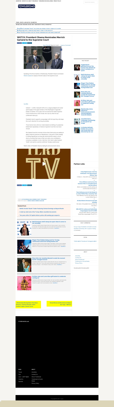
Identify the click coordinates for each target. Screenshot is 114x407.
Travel (20, 372)
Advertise (77, 255)
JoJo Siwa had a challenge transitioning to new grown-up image (88, 121)
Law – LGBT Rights (23, 376)
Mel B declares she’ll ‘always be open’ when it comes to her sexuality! (34, 30)
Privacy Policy (78, 263)
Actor (23, 199)
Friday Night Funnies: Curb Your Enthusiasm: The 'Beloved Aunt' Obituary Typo (88, 173)
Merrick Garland (28, 75)
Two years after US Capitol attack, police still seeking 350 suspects (40, 215)
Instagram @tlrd (92, 241)
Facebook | (85, 241)
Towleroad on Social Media (82, 261)
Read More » (56, 228)
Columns (20, 379)
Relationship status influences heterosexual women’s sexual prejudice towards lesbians (88, 112)
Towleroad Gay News (57, 6)
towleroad (43, 199)
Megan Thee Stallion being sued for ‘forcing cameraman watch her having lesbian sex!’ (38, 32)
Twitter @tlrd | (78, 241)
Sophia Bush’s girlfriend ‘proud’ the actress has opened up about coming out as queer (39, 28)
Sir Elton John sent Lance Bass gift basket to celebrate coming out (88, 102)
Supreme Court (36, 199)
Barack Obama (31, 200)
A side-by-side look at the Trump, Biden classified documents (38, 212)
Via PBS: (26, 104)
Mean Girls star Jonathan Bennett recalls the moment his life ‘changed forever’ (88, 94)
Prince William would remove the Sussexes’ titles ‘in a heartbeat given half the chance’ (87, 183)
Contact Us (78, 257)
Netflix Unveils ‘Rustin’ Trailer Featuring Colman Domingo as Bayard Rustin (42, 208)
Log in (61, 398)
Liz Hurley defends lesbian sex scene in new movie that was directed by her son (87, 130)
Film (19, 374)
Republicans (28, 199)
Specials (20, 381)
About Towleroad (79, 259)
